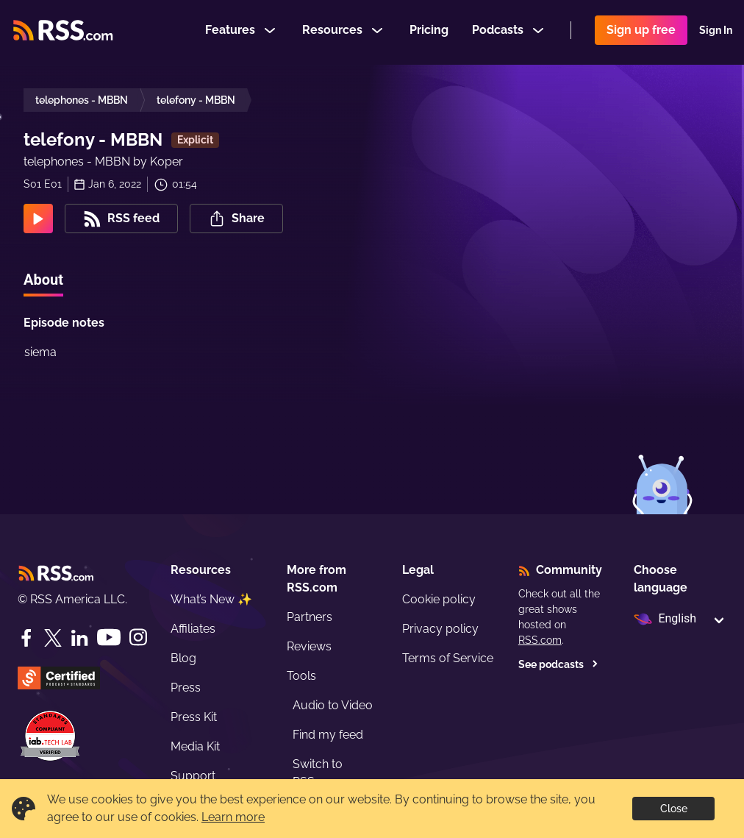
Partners (309, 617)
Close (673, 808)
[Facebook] (26, 638)
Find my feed (328, 735)
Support (193, 776)
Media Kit (195, 746)
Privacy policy (440, 629)
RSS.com (540, 640)
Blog (183, 658)
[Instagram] (138, 637)
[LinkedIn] (79, 638)
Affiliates (193, 629)
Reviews (309, 646)
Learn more (233, 817)
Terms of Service (447, 658)
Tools (301, 676)
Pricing (428, 32)
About (43, 279)
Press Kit (194, 717)
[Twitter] (53, 638)
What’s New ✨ (211, 599)
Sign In (715, 32)
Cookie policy (439, 599)
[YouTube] (109, 637)
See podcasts (558, 664)
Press (186, 688)
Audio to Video (333, 705)
